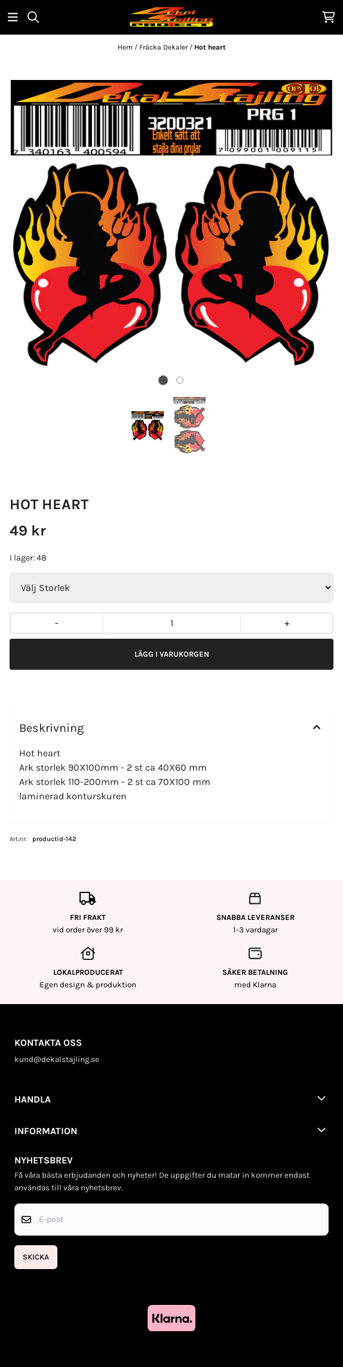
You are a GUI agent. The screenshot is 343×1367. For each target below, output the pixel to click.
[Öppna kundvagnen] (328, 17)
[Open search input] (33, 17)
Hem (126, 47)
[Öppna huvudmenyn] (13, 17)
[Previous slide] (28, 224)
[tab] (163, 380)
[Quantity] (172, 623)
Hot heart (210, 47)
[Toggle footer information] (324, 1098)
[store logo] (171, 17)
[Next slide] (314, 224)
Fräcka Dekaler (164, 47)
